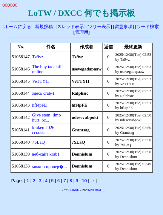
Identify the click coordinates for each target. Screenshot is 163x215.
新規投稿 (44, 26)
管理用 (81, 32)
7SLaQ (38, 142)
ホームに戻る (17, 26)
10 (84, 180)
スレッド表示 (70, 26)
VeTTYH (40, 81)
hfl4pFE (39, 105)
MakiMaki (94, 190)
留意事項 (124, 26)
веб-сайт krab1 (46, 154)
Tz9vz (37, 56)
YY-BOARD (71, 190)
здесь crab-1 (43, 93)
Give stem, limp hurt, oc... (46, 117)
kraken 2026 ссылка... (43, 130)
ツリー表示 (99, 26)
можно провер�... (49, 166)
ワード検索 (147, 26)
